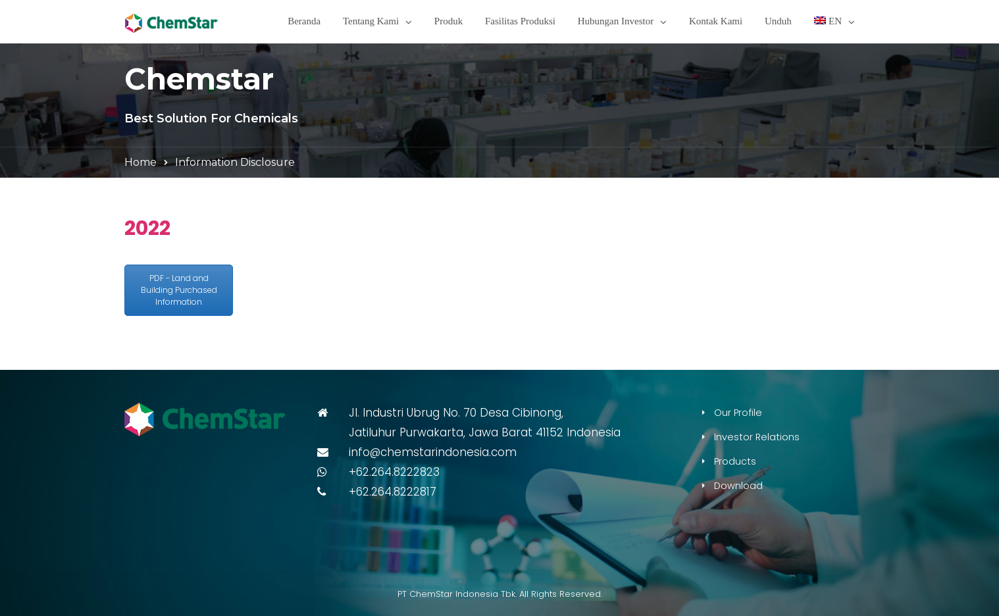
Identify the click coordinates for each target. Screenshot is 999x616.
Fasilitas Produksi (520, 21)
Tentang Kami (371, 21)
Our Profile (738, 412)
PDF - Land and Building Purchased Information (179, 289)
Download (738, 485)
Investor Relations (757, 437)
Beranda (304, 21)
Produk (448, 21)
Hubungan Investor (615, 21)
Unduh (778, 21)
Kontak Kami (715, 21)
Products (735, 461)
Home (140, 162)
